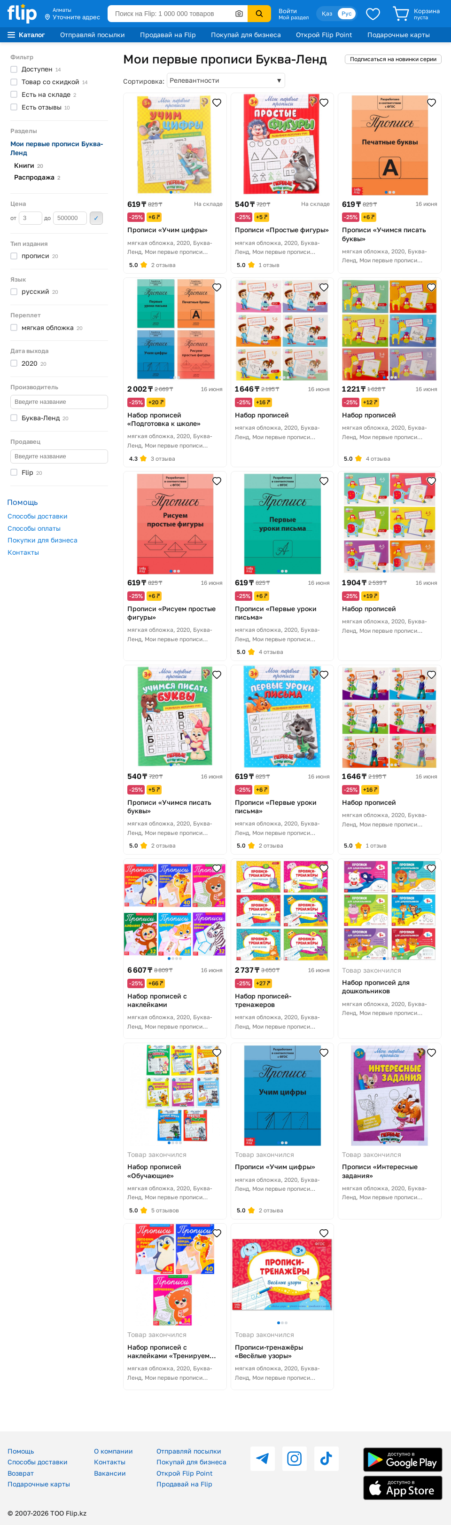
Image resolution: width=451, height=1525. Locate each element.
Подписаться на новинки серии (393, 59)
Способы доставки (38, 516)
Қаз (327, 13)
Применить (96, 218)
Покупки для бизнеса (43, 540)
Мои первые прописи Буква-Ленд (56, 148)
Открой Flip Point (324, 35)
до (65, 218)
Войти (288, 11)
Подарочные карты (398, 35)
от (26, 218)
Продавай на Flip (168, 35)
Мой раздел (294, 17)
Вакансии (110, 1473)
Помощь (21, 1451)
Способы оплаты (34, 528)
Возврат (21, 1473)
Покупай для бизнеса (246, 35)
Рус (347, 13)
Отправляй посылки (92, 35)
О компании (113, 1451)
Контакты (23, 552)
